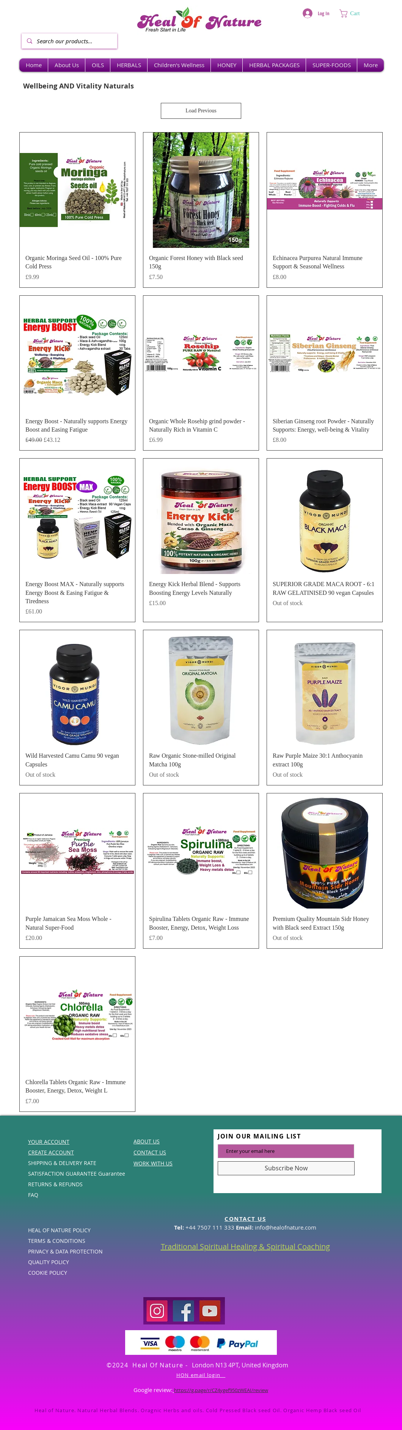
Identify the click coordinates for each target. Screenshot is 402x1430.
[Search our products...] (69, 41)
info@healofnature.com (285, 1227)
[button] (355, 13)
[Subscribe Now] (286, 1168)
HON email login (200, 1375)
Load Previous (200, 111)
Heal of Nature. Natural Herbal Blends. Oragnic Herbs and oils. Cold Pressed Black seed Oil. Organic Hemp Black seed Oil (198, 1410)
